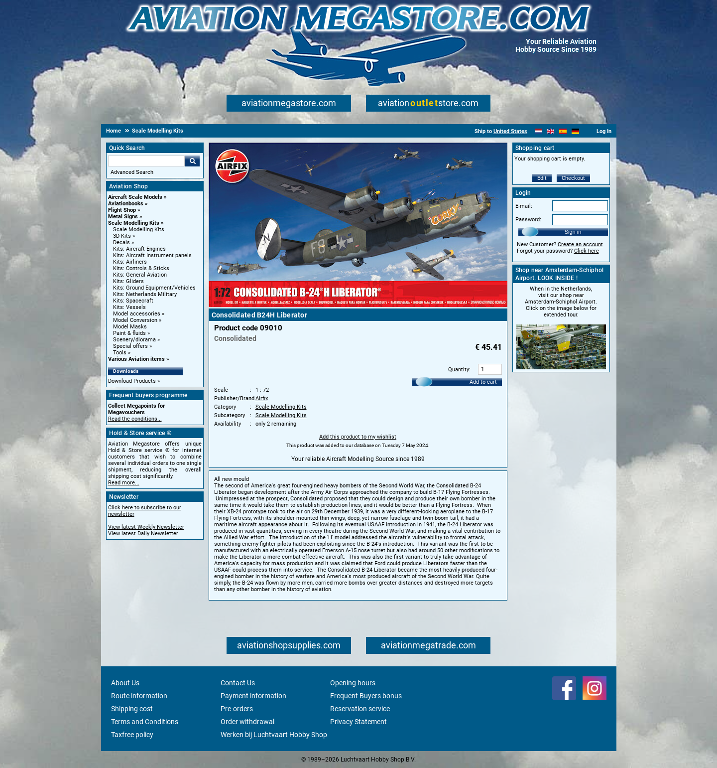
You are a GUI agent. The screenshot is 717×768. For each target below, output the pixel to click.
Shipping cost (132, 709)
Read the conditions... (135, 419)
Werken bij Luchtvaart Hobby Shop (274, 735)
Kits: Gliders (128, 281)
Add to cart (483, 382)
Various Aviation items (136, 359)
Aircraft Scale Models (135, 197)
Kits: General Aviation (140, 275)
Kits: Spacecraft (133, 301)
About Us (125, 683)
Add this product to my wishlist (357, 437)
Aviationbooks (125, 203)
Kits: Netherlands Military (145, 294)
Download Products (132, 381)
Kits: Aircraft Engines (139, 249)
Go (192, 160)
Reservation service (360, 709)
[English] (551, 131)
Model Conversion (135, 320)
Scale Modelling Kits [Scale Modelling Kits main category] (138, 229)
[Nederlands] (538, 131)
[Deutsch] (575, 131)
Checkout (573, 178)
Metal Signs (123, 216)
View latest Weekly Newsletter (146, 527)
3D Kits (122, 236)
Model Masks (130, 326)
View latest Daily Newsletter (143, 533)
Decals (121, 242)
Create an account (580, 244)
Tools (119, 352)
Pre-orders (237, 709)
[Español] (563, 131)
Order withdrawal (247, 722)
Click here (586, 251)
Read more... (123, 482)
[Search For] (146, 160)
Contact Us (238, 683)
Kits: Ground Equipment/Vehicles (154, 288)
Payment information (253, 696)
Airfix (261, 398)
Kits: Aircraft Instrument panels (152, 255)
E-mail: (523, 206)
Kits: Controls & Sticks (141, 268)
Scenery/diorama (134, 339)
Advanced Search (132, 172)
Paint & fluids (129, 333)
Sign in (573, 232)
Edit (542, 178)
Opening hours (352, 683)
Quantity (458, 369)
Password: (528, 219)
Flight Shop (122, 210)
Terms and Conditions (144, 722)
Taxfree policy (132, 735)
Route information (139, 696)
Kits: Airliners (130, 262)
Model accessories (136, 313)
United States (510, 131)
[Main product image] (358, 305)
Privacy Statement (358, 722)
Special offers (130, 346)
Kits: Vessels (129, 307)
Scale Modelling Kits (133, 223)
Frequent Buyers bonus (366, 696)
